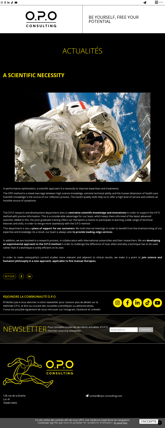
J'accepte (149, 421)
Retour (9, 276)
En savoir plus (120, 422)
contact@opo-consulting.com (105, 395)
